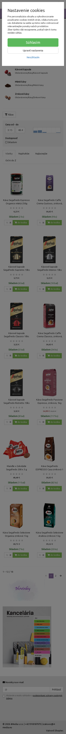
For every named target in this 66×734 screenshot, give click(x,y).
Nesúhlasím (33, 57)
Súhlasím (33, 42)
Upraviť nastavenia (33, 50)
